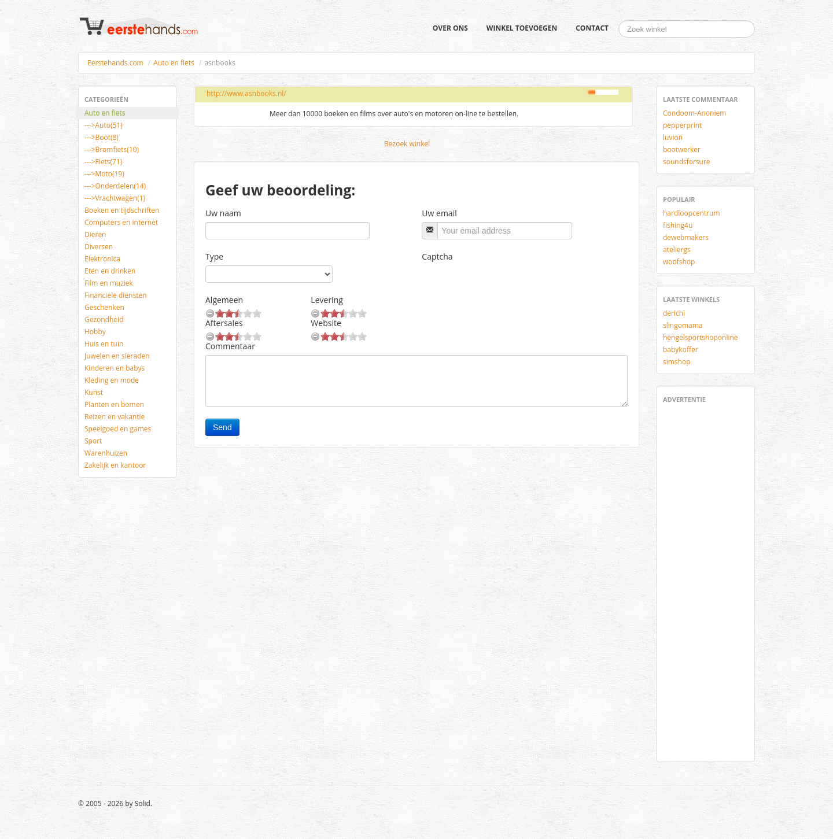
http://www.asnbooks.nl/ (246, 93)
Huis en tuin (103, 344)
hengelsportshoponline (700, 337)
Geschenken (104, 307)
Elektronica (102, 259)
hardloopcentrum (691, 213)
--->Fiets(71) (103, 162)
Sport (93, 441)
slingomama (682, 325)
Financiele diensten (115, 295)
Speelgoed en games (117, 429)
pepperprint (682, 125)
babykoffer (680, 349)
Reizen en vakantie (114, 417)
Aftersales (224, 322)
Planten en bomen (114, 404)
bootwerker (682, 149)
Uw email (439, 213)
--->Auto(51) (103, 125)
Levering (326, 299)
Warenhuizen (105, 453)
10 (256, 313)
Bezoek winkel (407, 144)
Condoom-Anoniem (694, 113)
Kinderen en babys (114, 368)
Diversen (98, 247)
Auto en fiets (173, 63)
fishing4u (677, 225)
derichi (674, 313)
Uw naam (223, 213)
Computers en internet (121, 222)
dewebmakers (686, 237)
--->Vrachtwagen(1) (114, 198)
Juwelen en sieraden (117, 356)
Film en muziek (108, 283)
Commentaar (230, 346)
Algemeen (224, 299)
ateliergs (677, 249)
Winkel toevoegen (521, 28)
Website (326, 322)
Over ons (450, 28)
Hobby (95, 332)
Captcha (437, 256)
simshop (677, 362)
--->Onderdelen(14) (115, 186)
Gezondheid (103, 319)
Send (222, 427)
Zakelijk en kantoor (115, 465)
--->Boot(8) (101, 137)
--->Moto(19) (104, 174)
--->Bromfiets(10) (111, 149)
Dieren (95, 234)
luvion (673, 137)
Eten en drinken (109, 271)
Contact (592, 28)
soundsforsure (686, 162)
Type (214, 256)
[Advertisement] (697, 580)
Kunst (93, 392)
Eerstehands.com (115, 63)
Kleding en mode (111, 380)
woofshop (679, 262)
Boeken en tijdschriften (121, 210)
